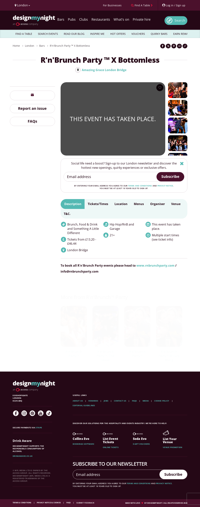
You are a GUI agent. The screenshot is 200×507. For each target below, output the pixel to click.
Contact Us (120, 400)
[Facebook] (16, 413)
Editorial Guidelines (84, 405)
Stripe (39, 427)
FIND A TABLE (23, 34)
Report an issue (32, 108)
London (29, 45)
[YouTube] (40, 413)
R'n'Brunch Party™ (73, 354)
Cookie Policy (162, 400)
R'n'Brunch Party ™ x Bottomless (70, 45)
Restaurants (100, 19)
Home (16, 45)
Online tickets (111, 447)
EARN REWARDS (183, 34)
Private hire (142, 19)
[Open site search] (175, 20)
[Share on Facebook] (162, 46)
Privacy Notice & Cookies (49, 502)
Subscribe (170, 176)
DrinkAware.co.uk (23, 456)
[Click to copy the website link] (185, 46)
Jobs (106, 400)
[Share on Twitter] (168, 46)
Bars (60, 19)
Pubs (72, 19)
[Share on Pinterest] (173, 46)
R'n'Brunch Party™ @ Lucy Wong (169, 356)
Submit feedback (85, 503)
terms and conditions (140, 185)
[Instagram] (24, 413)
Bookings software (83, 444)
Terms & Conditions (22, 502)
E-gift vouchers (141, 444)
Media (146, 400)
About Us (78, 400)
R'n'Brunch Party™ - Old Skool (105, 356)
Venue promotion (172, 447)
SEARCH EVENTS (48, 34)
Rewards (93, 400)
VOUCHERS (138, 34)
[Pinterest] (32, 413)
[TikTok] (49, 413)
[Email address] (110, 176)
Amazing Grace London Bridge (104, 70)
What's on (121, 19)
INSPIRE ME (97, 34)
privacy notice (165, 185)
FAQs (32, 121)
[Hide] (182, 163)
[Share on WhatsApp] (179, 46)
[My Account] (173, 5)
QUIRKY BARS (159, 34)
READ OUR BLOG (74, 34)
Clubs (83, 19)
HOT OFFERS (118, 34)
